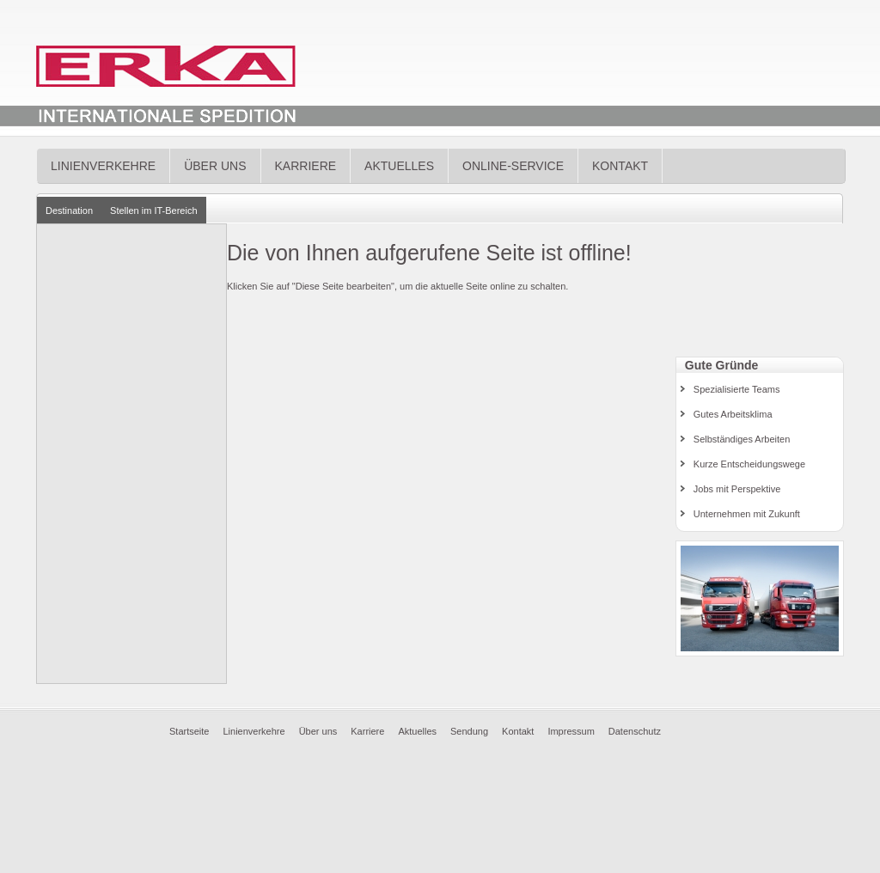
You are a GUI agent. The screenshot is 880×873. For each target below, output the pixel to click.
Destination (69, 210)
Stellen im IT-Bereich (153, 210)
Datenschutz (634, 731)
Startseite (189, 731)
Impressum (570, 731)
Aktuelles (399, 166)
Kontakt (620, 166)
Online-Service (513, 166)
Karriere (306, 166)
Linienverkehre (103, 166)
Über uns (215, 166)
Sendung (469, 731)
